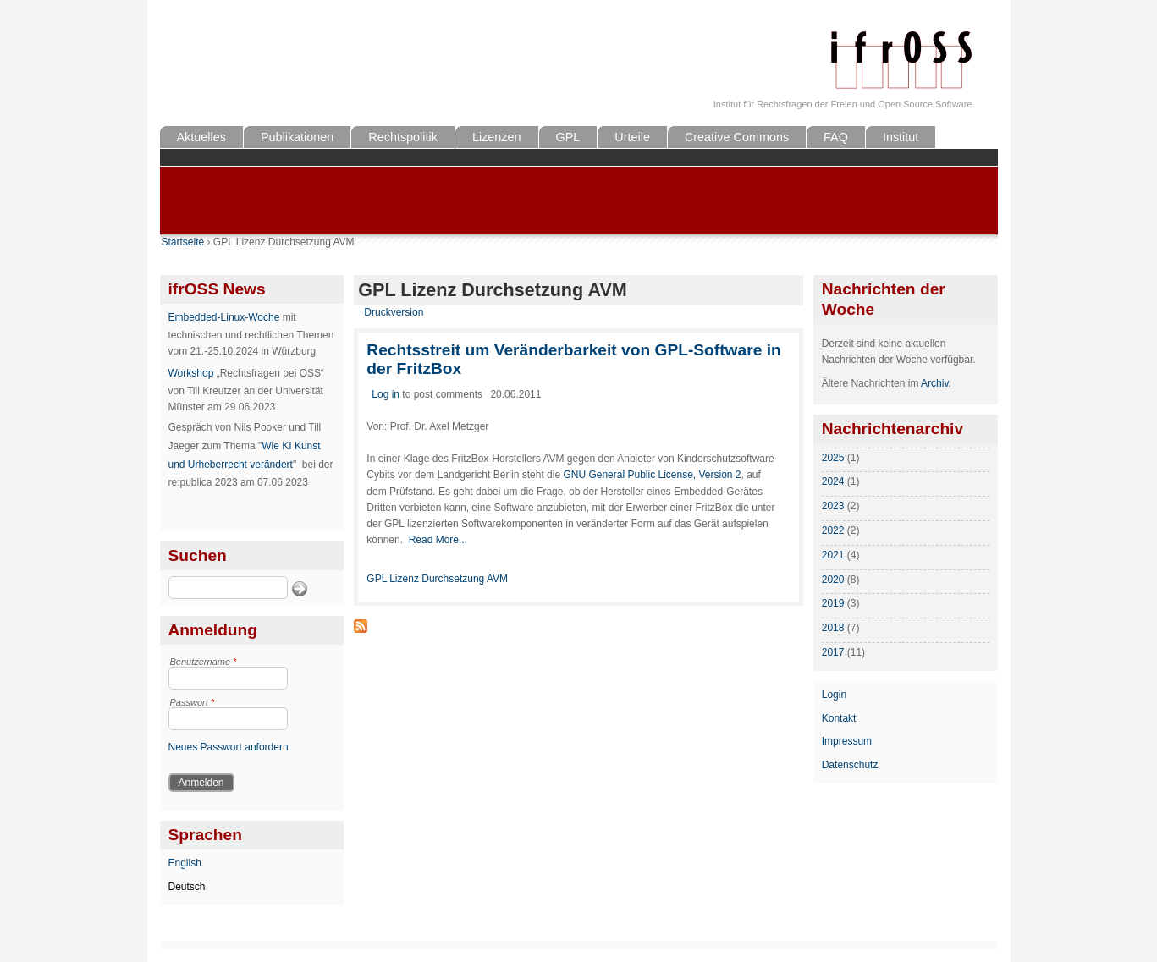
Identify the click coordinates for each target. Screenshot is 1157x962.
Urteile (632, 137)
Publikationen (297, 137)
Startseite (183, 242)
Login (834, 695)
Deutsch (187, 887)
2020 (833, 579)
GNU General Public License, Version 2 (652, 475)
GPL (568, 137)
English (184, 863)
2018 (833, 628)
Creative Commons (737, 137)
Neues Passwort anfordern (228, 747)
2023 (833, 506)
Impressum (847, 741)
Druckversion (393, 312)
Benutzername (203, 662)
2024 (833, 481)
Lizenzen (496, 137)
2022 (833, 530)
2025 (833, 458)
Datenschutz (850, 765)
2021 (833, 555)
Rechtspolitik (403, 137)
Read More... (438, 540)
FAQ (836, 137)
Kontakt (839, 718)
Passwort (192, 702)
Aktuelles (201, 137)
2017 (833, 652)
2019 (833, 603)
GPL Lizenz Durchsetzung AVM (437, 579)
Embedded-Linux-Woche (224, 317)
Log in (385, 394)
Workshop (191, 373)
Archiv (934, 383)
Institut (900, 137)
